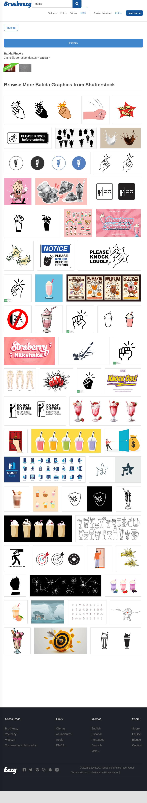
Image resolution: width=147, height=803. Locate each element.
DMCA (60, 745)
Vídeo (74, 13)
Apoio (59, 739)
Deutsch (96, 745)
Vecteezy (10, 734)
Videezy (10, 739)
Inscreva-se (134, 13)
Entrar (118, 13)
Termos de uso (79, 772)
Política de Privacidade (104, 772)
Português (97, 739)
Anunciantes (64, 734)
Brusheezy (11, 728)
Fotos (64, 13)
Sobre (136, 728)
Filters (73, 43)
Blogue (136, 739)
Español (96, 734)
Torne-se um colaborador (20, 745)
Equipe (136, 734)
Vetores (52, 13)
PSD (83, 13)
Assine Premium (102, 13)
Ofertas (60, 728)
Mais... (95, 751)
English (96, 728)
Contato (137, 745)
